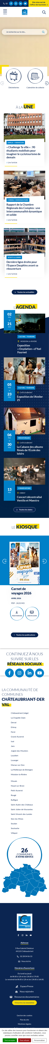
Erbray (13, 727)
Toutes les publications (24, 635)
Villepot (14, 833)
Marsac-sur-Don (17, 765)
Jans (13, 746)
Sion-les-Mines (17, 819)
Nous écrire (24, 961)
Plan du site (24, 1020)
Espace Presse (26, 986)
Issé (12, 741)
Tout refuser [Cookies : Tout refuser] (24, 1040)
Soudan (14, 823)
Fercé (13, 732)
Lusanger (14, 760)
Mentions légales (24, 1024)
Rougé (13, 795)
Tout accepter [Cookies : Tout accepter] (9, 1040)
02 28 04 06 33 (24, 956)
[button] (46, 83)
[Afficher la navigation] (5, 12)
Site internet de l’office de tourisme (39, 3)
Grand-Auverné (17, 736)
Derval (13, 722)
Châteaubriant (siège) (20, 713)
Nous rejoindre (27, 991)
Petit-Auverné (17, 790)
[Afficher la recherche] (44, 11)
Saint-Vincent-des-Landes (21, 814)
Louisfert (14, 755)
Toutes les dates (24, 509)
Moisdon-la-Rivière (19, 774)
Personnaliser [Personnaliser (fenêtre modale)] (39, 1040)
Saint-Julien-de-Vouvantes (22, 809)
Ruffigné (14, 800)
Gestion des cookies (24, 1015)
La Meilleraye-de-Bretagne (22, 770)
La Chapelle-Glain (18, 718)
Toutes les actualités (24, 292)
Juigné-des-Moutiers (19, 751)
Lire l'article (12, 162)
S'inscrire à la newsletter (24, 1002)
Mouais (14, 781)
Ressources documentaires (26, 996)
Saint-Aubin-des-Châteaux (22, 804)
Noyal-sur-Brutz (17, 786)
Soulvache (15, 828)
